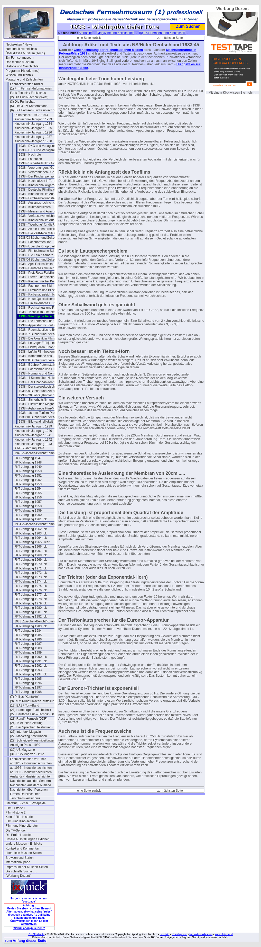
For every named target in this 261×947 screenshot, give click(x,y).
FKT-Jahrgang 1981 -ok (30, 612)
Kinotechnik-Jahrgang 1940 (33, 431)
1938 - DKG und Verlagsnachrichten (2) (43, 150)
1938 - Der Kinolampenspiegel (39, 176)
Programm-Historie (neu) (23, 71)
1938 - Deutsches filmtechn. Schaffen (43, 268)
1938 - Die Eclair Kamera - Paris (41, 255)
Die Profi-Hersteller (19, 835)
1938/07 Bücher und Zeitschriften (41, 334)
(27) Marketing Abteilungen (28, 736)
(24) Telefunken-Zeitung (26, 723)
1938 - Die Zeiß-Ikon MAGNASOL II (43, 233)
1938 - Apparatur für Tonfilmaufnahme (43, 325)
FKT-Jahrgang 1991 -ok (30, 661)
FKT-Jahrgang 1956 (28, 497)
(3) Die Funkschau (22, 101)
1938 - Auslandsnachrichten (38, 202)
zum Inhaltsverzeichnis (21, 49)
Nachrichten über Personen (29, 789)
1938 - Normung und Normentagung (43, 373)
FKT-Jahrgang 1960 (28, 515)
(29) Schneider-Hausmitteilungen (32, 740)
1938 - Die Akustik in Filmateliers (41, 338)
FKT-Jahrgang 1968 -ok (30, 555)
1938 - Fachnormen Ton (35, 242)
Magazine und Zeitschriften (24, 79)
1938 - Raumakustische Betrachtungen (43, 330)
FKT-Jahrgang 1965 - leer (32, 542)
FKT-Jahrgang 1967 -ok (30, 551)
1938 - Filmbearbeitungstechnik (40, 198)
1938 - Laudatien (30, 159)
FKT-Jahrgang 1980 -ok (30, 608)
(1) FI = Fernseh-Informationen (31, 88)
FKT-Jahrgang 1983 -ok (30, 626)
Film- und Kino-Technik (21, 821)
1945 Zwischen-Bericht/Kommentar (38, 453)
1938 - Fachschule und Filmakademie (43, 369)
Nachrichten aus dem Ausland (30, 785)
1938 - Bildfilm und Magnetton (39, 404)
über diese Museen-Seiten (24, 853)
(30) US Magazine (22, 750)
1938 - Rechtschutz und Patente (41, 307)
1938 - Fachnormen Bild (35, 286)
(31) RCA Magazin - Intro (27, 754)
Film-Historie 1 (15, 808)
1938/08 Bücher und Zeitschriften (41, 360)
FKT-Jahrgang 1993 (28, 670)
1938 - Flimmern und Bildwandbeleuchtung (43, 290)
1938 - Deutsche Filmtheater (38, 189)
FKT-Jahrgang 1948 (28, 462)
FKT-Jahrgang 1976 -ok (30, 590)
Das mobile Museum (20, 62)
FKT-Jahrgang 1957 (28, 502)
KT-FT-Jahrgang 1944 (29, 448)
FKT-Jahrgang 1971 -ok (30, 568)
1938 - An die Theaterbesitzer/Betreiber (43, 229)
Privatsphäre (179, 934)
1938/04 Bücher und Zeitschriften (41, 259)
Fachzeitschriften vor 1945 (28, 759)
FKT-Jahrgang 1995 (28, 679)
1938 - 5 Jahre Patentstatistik (39, 365)
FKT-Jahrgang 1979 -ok (30, 603)
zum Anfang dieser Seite (25, 941)
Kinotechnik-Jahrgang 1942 (33, 439)
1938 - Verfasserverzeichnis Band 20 (43, 216)
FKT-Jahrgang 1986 (28, 639)
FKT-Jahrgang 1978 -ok (30, 599)
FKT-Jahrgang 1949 (28, 467)
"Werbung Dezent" (18, 876)
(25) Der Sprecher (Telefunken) (31, 727)
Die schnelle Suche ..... (21, 871)
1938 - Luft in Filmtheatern (37, 351)
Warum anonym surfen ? (29, 928)
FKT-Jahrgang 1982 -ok (30, 616)
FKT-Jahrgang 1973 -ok (30, 577)
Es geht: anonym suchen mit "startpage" (29, 900)
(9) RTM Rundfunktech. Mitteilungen (34, 701)
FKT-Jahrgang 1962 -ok (30, 529)
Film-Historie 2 (15, 812)
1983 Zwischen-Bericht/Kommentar (38, 621)
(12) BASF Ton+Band (24, 705)
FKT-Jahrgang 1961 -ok (30, 519)
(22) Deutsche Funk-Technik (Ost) (33, 714)
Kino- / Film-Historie (19, 817)
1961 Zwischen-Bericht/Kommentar (38, 524)
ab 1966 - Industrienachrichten (31, 772)
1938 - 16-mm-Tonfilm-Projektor (40, 413)
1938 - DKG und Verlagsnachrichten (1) (43, 146)
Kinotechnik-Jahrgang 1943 (33, 444)
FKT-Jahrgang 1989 (28, 652)
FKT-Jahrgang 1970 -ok (30, 564)
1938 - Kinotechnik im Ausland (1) (42, 194)
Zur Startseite (36, 934)
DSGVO (165, 934)
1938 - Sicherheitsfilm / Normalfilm (42, 163)
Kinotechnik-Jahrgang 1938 (33, 141)
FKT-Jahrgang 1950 (28, 471)
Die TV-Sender (16, 830)
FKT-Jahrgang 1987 (28, 644)
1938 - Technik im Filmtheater (39, 312)
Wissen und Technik (19, 75)
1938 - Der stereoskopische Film (41, 386)
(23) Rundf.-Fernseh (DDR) (28, 718)
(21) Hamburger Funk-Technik (30, 710)
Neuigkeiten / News (19, 44)
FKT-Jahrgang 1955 (28, 493)
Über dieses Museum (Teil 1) (25, 53)
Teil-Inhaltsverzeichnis (25, 798)
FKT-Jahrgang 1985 (28, 635)
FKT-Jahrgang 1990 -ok (30, 657)
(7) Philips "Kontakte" (24, 697)
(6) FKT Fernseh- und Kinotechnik (33, 110)
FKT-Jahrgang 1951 (28, 475)
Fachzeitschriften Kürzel (26, 84)
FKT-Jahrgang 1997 (28, 687)
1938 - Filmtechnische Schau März (42, 251)
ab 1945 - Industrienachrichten (31, 763)
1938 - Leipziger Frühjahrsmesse (41, 343)
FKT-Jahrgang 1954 (28, 488)
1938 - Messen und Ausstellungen (42, 211)
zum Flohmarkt (223, 934)
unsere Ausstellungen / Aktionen (28, 839)
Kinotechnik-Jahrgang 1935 (33, 128)
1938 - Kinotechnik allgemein (38, 185)
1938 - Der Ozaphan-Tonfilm (38, 382)
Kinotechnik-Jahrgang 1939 (33, 426)
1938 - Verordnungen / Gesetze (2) (42, 172)
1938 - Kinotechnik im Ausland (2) (42, 220)
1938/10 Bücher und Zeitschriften (41, 417)
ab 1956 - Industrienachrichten (31, 768)
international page (18, 862)
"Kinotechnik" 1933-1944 (31, 115)
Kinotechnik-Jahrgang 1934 (33, 124)
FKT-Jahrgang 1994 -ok (30, 674)
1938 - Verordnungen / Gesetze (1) (42, 167)
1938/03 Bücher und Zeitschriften (41, 237)
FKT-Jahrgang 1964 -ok (30, 538)
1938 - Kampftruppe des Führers (41, 356)
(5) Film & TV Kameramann (29, 106)
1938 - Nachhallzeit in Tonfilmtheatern (43, 181)
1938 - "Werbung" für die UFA (39, 224)
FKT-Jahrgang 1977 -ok (30, 594)
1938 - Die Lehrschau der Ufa (39, 321)
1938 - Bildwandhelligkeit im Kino (41, 421)
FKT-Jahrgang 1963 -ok (30, 533)
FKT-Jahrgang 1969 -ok (30, 559)
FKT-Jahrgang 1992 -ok (30, 665)
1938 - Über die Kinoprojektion (39, 246)
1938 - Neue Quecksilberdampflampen (43, 299)
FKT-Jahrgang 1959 (28, 510)
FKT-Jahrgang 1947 (28, 458)
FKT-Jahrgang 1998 (28, 692)
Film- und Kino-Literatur (22, 825)
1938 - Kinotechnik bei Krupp (38, 281)
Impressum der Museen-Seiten (27, 867)
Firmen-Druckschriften (25, 794)
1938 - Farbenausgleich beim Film (42, 294)
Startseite (85, 33)
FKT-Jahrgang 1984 (28, 630)
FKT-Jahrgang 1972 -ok (30, 573)
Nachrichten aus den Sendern (30, 781)
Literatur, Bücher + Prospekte (26, 803)
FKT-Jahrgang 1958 (28, 506)
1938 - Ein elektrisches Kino (38, 303)
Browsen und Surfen (20, 858)
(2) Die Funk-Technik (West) (29, 97)
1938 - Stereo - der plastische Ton (42, 277)
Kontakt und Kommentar (22, 848)
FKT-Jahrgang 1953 (28, 484)
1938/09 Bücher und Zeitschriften (41, 391)
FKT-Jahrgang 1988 (28, 648)
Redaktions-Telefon (200, 934)
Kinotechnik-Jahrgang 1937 (33, 137)
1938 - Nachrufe (30, 154)
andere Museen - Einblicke (24, 843)
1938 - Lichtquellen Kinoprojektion (42, 347)
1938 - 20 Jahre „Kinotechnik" (39, 395)
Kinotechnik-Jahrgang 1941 (33, 435)
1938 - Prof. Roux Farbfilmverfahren (43, 272)
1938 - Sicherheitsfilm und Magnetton (43, 399)
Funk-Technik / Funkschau (28, 93)
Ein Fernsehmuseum (20, 57)
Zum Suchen (188, 26)
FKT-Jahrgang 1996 (28, 683)
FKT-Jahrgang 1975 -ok (30, 586)
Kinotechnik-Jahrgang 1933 (33, 119)
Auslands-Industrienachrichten (30, 776)
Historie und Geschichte (22, 66)
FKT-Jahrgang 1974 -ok (30, 581)
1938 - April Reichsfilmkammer (40, 264)
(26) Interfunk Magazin (25, 732)
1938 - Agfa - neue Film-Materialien (43, 408)
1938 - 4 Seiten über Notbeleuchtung (43, 378)
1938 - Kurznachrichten (35, 207)
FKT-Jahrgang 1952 (28, 480)
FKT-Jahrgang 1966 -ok (30, 546)
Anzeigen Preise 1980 (25, 745)
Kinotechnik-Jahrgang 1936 (33, 132)
